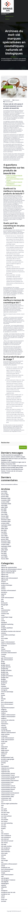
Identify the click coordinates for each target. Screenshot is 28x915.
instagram (4, 690)
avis (2, 599)
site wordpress (5, 848)
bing (2, 601)
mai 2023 (3, 553)
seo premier (4, 819)
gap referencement (7, 659)
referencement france (8, 775)
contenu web (5, 613)
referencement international (9, 780)
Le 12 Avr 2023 (8, 87)
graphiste (4, 683)
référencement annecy (8, 773)
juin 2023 (3, 551)
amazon (3, 581)
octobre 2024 (5, 523)
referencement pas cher (8, 787)
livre (2, 700)
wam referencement (7, 874)
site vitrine (4, 842)
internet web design (7, 691)
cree (2, 619)
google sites (4, 677)
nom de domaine (6, 731)
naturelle (4, 727)
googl (2, 661)
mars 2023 (4, 557)
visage (3, 873)
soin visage (4, 860)
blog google (4, 604)
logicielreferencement (7, 707)
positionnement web (7, 757)
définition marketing (7, 624)
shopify (3, 828)
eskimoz (3, 633)
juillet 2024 (4, 528)
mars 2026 (4, 493)
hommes (3, 686)
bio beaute (16, 100)
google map (4, 672)
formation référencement (9, 652)
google (3, 663)
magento (3, 709)
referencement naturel (8, 786)
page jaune (4, 746)
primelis (3, 762)
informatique (5, 688)
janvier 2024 (5, 539)
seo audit (4, 809)
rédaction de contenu (7, 768)
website (3, 885)
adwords (3, 565)
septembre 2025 (6, 503)
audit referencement (7, 597)
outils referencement (7, 739)
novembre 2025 (5, 500)
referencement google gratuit (10, 777)
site (2, 832)
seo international (6, 816)
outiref (3, 743)
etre (2, 636)
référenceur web (6, 800)
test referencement (7, 869)
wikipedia (4, 887)
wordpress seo (5, 894)
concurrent (4, 612)
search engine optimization (9, 803)
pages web (4, 752)
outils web (4, 741)
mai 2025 (3, 511)
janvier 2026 (5, 496)
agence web (4, 576)
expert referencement (8, 642)
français (3, 654)
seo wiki (3, 825)
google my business (7, 675)
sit (2, 830)
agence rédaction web (7, 572)
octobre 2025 (5, 502)
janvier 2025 (4, 518)
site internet (5, 839)
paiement (4, 754)
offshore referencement (8, 732)
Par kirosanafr (6, 100)
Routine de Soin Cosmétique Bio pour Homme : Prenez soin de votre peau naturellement (12, 471)
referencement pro (7, 791)
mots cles (4, 722)
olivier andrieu (5, 734)
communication (5, 610)
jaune (2, 693)
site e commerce (6, 835)
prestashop (4, 761)
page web (4, 748)
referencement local (7, 782)
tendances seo (5, 867)
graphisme (4, 681)
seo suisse (4, 821)
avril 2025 (4, 512)
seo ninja (3, 818)
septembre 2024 (6, 525)
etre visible (4, 638)
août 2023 (4, 548)
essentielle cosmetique (8, 635)
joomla (3, 695)
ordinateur (4, 736)
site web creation (6, 846)
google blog (4, 668)
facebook (4, 645)
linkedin (3, 699)
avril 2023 (4, 555)
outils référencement (7, 738)
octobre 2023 (5, 544)
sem (2, 805)
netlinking (4, 729)
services (3, 826)
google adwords (6, 667)
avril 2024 (4, 534)
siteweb (3, 855)
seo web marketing (6, 823)
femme (3, 649)
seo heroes (4, 814)
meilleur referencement (8, 716)
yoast (3, 897)
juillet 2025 (4, 507)
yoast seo (4, 899)
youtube (3, 901)
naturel (3, 725)
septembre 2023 (6, 546)
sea (2, 802)
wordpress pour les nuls (8, 892)
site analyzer (5, 834)
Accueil (13, 57)
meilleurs (3, 718)
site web (3, 844)
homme (3, 684)
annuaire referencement (8, 590)
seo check (4, 810)
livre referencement (7, 704)
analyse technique (6, 585)
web (2, 876)
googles (3, 679)
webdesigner (5, 883)
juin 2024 (4, 530)
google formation (6, 670)
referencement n (6, 784)
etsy (2, 640)
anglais (3, 587)
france (3, 656)
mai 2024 (4, 532)
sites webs (4, 853)
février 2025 (5, 516)
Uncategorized (5, 871)
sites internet (5, 849)
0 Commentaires (8, 101)
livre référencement (7, 702)
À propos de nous (9, 16)
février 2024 (5, 537)
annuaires (4, 592)
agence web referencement (9, 578)
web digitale (4, 881)
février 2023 (5, 558)
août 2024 (4, 527)
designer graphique (7, 628)
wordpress (4, 890)
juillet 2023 (4, 550)
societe (3, 858)
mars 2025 (4, 514)
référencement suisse (7, 794)
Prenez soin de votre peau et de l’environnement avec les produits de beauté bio (13, 106)
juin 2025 (3, 509)
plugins (3, 755)
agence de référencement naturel (11, 569)
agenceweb (4, 580)
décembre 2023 (5, 541)
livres (2, 706)
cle (2, 606)
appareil (3, 594)
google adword (5, 665)
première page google (7, 759)
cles (2, 608)
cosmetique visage (6, 617)
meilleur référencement (8, 715)
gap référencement (7, 658)
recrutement (5, 766)
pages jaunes (5, 750)
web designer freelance (8, 880)
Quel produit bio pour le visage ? (13, 185)
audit (2, 596)
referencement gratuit (8, 778)
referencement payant (8, 789)
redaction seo (5, 770)
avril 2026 (4, 491)
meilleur (3, 713)
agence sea (4, 574)
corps (2, 615)
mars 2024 (4, 535)
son (2, 862)
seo (2, 807)
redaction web (5, 771)
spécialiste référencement (9, 864)
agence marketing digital (8, 571)
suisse (3, 865)
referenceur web (6, 798)
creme (3, 620)
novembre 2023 (5, 543)
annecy (3, 588)
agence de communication (9, 567)
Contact (7, 19)
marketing (4, 711)
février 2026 (5, 495)
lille (2, 697)
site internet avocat (7, 841)
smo (2, 857)
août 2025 (4, 505)
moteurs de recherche (7, 720)
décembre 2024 (5, 519)
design (3, 626)
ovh (2, 745)
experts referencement (8, 644)
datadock (4, 622)
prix (2, 764)
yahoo (3, 896)
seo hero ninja (5, 812)
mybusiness (4, 723)
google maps (5, 674)
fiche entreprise (6, 651)
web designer (5, 878)
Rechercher (5, 442)
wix (2, 889)
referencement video (7, 796)
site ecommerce (6, 837)
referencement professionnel (10, 793)
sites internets (5, 851)
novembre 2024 (5, 521)
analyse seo (4, 583)
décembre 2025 (5, 498)
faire (2, 647)
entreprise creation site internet (11, 631)
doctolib (3, 629)
